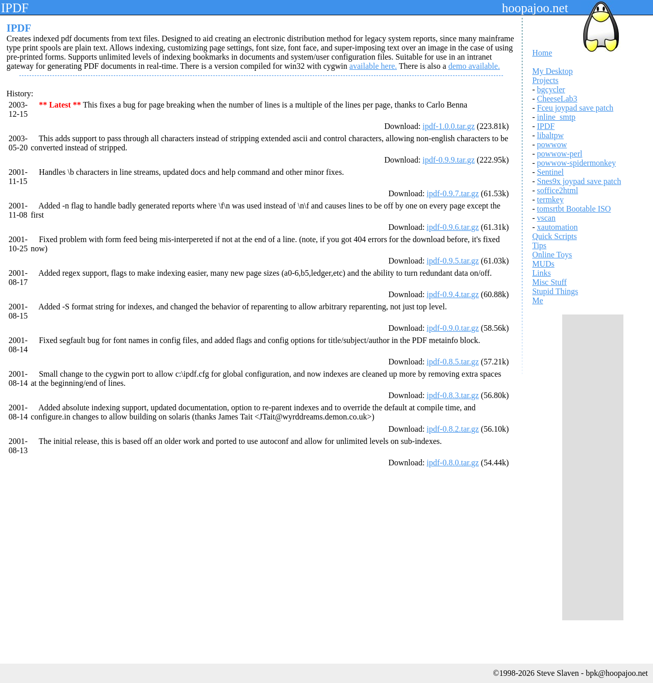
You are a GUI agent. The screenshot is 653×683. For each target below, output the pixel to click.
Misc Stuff (549, 282)
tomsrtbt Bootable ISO (574, 208)
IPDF (546, 126)
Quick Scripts (554, 236)
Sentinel (550, 172)
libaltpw (550, 135)
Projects (545, 80)
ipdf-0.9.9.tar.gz (448, 159)
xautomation (557, 227)
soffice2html (558, 190)
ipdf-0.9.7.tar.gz (452, 193)
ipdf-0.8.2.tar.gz (452, 429)
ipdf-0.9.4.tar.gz (452, 294)
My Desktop (552, 71)
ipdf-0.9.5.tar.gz (452, 260)
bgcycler (551, 89)
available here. (373, 66)
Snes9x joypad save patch (579, 181)
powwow (552, 144)
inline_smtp (556, 117)
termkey (550, 199)
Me (537, 300)
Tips (539, 245)
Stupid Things (555, 291)
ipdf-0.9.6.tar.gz (452, 227)
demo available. (474, 66)
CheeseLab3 (557, 98)
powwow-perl (560, 153)
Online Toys (552, 254)
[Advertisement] (592, 467)
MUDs (543, 263)
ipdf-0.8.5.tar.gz (452, 361)
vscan (546, 218)
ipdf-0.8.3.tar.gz (452, 395)
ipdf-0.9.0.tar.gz (452, 328)
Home (542, 52)
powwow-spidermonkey (576, 163)
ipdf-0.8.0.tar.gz (452, 462)
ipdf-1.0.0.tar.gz (448, 126)
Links (541, 273)
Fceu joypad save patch (575, 107)
